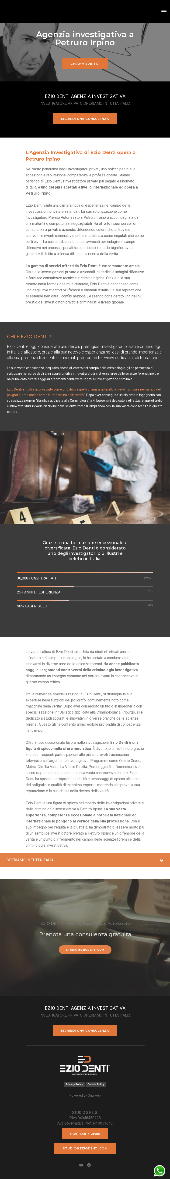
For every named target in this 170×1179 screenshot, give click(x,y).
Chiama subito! (85, 63)
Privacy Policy (74, 1084)
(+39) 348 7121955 (85, 1133)
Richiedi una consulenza (85, 119)
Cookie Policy (95, 1084)
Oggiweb (94, 1095)
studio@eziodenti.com (85, 949)
